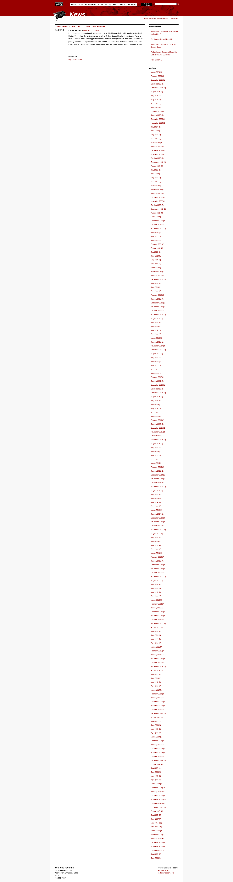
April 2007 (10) (156, 827)
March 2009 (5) (156, 737)
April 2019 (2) (156, 291)
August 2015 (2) (157, 444)
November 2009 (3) (158, 706)
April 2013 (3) (156, 549)
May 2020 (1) (156, 260)
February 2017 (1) (157, 377)
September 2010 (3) (158, 667)
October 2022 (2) (157, 205)
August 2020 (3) (157, 248)
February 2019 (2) (157, 295)
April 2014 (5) (156, 506)
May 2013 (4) (156, 545)
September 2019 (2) (158, 279)
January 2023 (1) (157, 193)
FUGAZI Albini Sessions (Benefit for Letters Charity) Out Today (164, 53)
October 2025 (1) (157, 84)
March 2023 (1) (156, 186)
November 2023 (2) (158, 154)
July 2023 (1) (156, 170)
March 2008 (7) (156, 784)
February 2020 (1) (157, 272)
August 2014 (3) (157, 491)
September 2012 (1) (158, 577)
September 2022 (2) (158, 209)
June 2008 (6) (156, 772)
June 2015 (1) (156, 451)
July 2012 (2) (156, 584)
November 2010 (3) (158, 659)
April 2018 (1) (156, 334)
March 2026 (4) (156, 72)
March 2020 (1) (156, 268)
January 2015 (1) (157, 471)
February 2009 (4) (157, 741)
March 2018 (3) (156, 338)
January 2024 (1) (157, 146)
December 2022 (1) (158, 197)
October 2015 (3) (157, 436)
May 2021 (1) (156, 236)
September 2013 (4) (158, 530)
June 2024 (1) (156, 131)
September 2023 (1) (158, 162)
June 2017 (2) (156, 362)
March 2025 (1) (156, 107)
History (108, 4)
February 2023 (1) (157, 189)
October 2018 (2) (157, 311)
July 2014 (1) (156, 494)
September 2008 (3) (158, 760)
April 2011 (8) (156, 643)
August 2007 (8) (157, 811)
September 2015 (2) (158, 440)
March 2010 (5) (156, 690)
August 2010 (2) (157, 670)
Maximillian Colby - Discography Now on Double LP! (165, 32)
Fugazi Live (128, 4)
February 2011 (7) (157, 651)
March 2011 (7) (156, 647)
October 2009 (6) (157, 710)
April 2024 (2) (156, 139)
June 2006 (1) (156, 858)
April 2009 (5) (156, 733)
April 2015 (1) (156, 459)
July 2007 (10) (156, 815)
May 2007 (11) (156, 823)
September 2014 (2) (158, 487)
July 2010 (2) (156, 674)
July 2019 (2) (156, 283)
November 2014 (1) (158, 479)
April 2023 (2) (156, 182)
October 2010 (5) (157, 663)
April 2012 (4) (156, 596)
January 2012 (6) (157, 608)
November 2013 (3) (158, 522)
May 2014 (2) (156, 502)
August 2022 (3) (157, 213)
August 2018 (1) (157, 319)
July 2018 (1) (156, 322)
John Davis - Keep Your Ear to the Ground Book (163, 45)
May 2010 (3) (156, 682)
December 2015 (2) (158, 428)
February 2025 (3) (157, 111)
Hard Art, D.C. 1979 (91, 30)
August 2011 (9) (157, 627)
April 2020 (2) (156, 264)
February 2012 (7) (157, 604)
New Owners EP (157, 60)
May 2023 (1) (156, 178)
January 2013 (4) (157, 561)
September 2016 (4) (158, 393)
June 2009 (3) (156, 725)
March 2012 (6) (156, 600)
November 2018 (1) (158, 307)
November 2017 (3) (158, 346)
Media (100, 4)
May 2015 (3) (156, 455)
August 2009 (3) (157, 717)
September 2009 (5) (158, 713)
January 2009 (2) (157, 745)
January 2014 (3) (157, 514)
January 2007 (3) (157, 839)
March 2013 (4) (156, 553)
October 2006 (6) (157, 850)
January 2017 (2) (157, 381)
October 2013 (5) (157, 526)
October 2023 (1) (157, 158)
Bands (73, 4)
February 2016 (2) (157, 420)
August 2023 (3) (157, 166)
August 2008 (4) (157, 764)
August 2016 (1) (157, 397)
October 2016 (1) (157, 389)
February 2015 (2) (157, 467)
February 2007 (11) (158, 835)
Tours (80, 4)
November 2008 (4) (158, 753)
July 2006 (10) (156, 854)
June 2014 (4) (156, 498)
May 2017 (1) (156, 365)
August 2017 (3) (157, 354)
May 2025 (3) (156, 100)
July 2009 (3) (156, 721)
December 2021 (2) (158, 221)
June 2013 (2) (156, 541)
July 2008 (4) (156, 768)
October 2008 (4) (157, 756)
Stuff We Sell (90, 4)
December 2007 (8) (158, 796)
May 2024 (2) (156, 135)
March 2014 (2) (156, 510)
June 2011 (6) (156, 635)
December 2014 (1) (158, 475)
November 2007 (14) (158, 799)
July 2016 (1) (156, 401)
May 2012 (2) (156, 592)
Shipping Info (173, 18)
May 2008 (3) (156, 776)
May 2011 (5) (156, 639)
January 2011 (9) (157, 655)
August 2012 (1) (157, 580)
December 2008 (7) (158, 749)
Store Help (164, 18)
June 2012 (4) (156, 588)
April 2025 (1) (156, 103)
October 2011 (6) (157, 620)
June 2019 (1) (156, 287)
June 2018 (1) (156, 326)
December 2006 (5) (158, 842)
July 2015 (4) (156, 448)
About (115, 4)
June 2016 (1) (156, 405)
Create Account (149, 18)
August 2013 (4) (157, 534)
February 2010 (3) (157, 694)
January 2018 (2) (157, 342)
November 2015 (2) (158, 432)
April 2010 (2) (156, 686)
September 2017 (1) (158, 350)
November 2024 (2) (158, 123)
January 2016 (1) (157, 424)
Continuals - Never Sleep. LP (162, 39)
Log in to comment (75, 59)
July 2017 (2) (156, 358)
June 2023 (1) (156, 174)
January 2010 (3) (157, 698)
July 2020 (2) (156, 252)
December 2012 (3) (158, 565)
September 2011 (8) (158, 623)
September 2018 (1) (158, 315)
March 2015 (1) (156, 463)
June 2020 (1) (156, 256)
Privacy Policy (163, 870)
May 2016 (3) (156, 408)
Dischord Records (59, 4)
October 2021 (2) (157, 225)
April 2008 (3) (156, 780)
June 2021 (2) (156, 232)
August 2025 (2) (157, 92)
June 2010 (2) (156, 678)
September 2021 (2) (158, 229)
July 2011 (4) (156, 631)
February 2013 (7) (157, 557)
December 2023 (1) (158, 150)
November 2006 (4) (158, 846)
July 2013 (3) (156, 537)
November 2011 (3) (158, 616)
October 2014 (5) (157, 483)
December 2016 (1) (158, 385)
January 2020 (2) (157, 275)
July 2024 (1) (156, 127)
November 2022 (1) (158, 201)
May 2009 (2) (156, 729)
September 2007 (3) (158, 807)
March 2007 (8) (156, 831)
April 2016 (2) (156, 412)
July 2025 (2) (156, 96)
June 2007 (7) (156, 819)
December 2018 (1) (158, 303)
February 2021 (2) (157, 244)
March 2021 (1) (156, 240)
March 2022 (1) (156, 217)
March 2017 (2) (156, 373)
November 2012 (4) (158, 569)
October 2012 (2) (157, 573)
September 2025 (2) (158, 88)
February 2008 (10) (158, 788)
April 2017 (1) (156, 369)
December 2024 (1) (158, 119)
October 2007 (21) (157, 803)
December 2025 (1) (158, 80)
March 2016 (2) (156, 416)
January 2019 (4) (157, 299)
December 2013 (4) (158, 518)
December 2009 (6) (158, 702)
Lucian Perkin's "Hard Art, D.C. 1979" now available (80, 26)
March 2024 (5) (156, 143)
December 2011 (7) (158, 612)
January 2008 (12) (157, 792)
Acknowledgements (166, 873)
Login (158, 18)
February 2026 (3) (157, 76)
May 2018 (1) (156, 330)
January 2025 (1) (157, 115)
